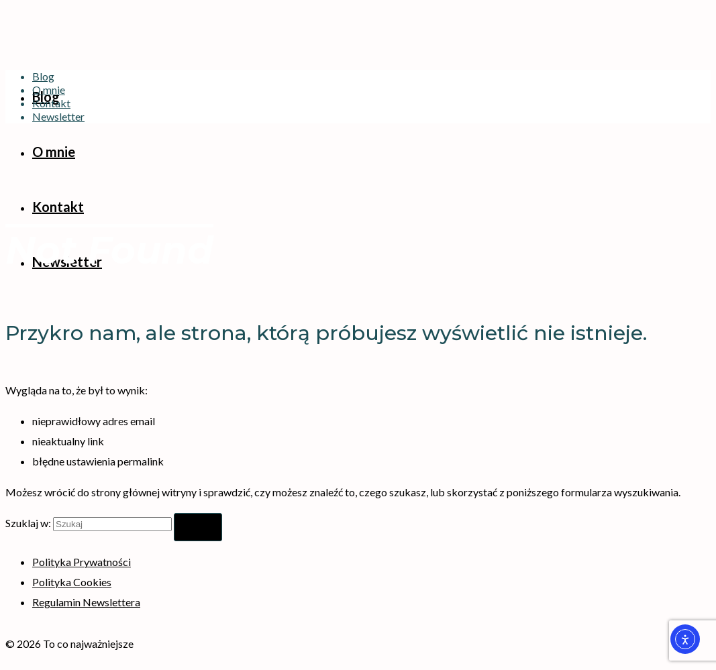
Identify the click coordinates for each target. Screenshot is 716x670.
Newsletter (58, 116)
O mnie (48, 89)
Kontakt (51, 103)
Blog (43, 76)
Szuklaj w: (28, 522)
